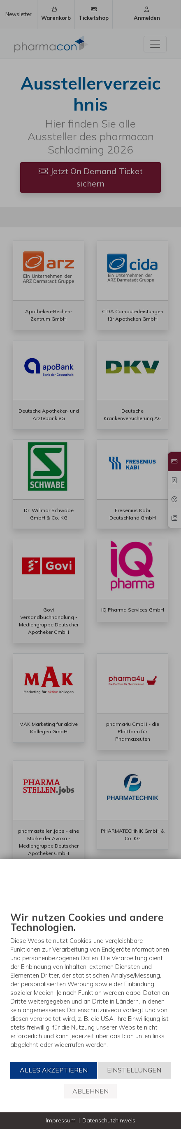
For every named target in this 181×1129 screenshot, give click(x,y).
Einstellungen (134, 1070)
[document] (90, 986)
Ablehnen (90, 1091)
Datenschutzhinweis (108, 1120)
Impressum (61, 1120)
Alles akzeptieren (54, 1070)
